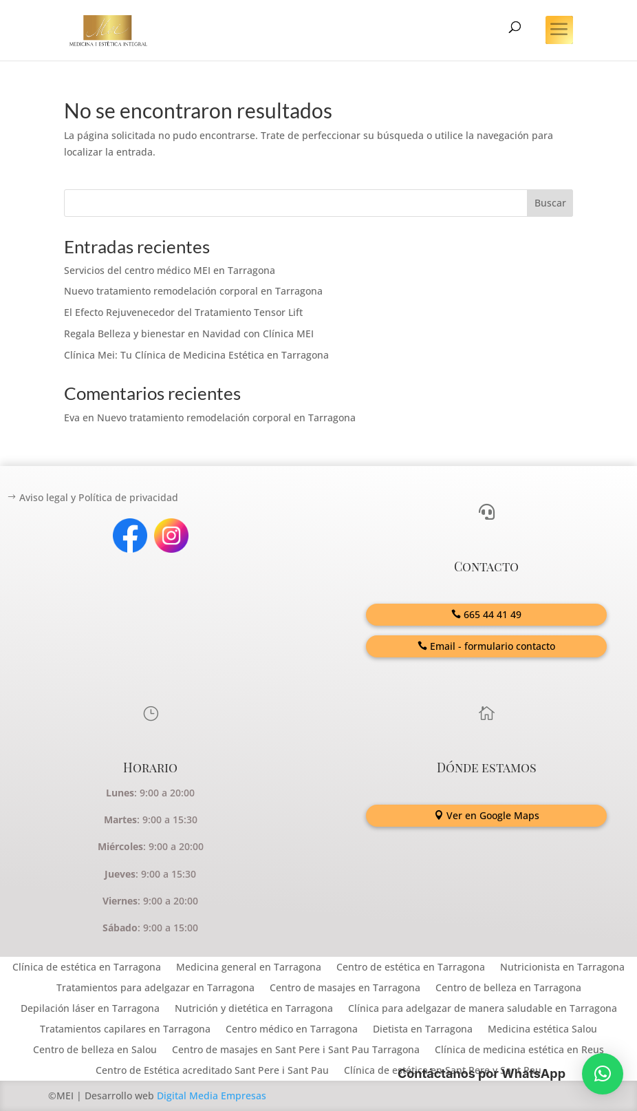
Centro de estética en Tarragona (410, 967)
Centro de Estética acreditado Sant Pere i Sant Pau (212, 1071)
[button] (602, 1073)
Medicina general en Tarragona (248, 967)
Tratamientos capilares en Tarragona (125, 1029)
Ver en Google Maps (492, 815)
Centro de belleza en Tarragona (508, 988)
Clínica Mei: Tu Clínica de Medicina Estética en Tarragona (196, 354)
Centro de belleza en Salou (95, 1050)
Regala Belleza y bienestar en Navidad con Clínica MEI (189, 333)
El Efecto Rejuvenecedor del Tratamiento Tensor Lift (183, 312)
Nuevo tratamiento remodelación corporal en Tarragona (193, 290)
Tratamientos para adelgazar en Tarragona (155, 988)
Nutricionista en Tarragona (562, 967)
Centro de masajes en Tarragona (345, 988)
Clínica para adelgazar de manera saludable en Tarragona (482, 1009)
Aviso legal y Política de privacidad (98, 497)
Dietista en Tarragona (423, 1029)
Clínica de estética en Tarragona (86, 967)
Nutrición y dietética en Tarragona (254, 1009)
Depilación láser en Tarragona (90, 1009)
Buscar (550, 202)
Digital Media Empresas (211, 1095)
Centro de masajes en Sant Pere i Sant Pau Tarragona (296, 1050)
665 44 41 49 (492, 614)
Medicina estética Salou (542, 1029)
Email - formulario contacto (492, 646)
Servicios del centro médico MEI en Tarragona (169, 270)
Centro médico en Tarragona (292, 1029)
